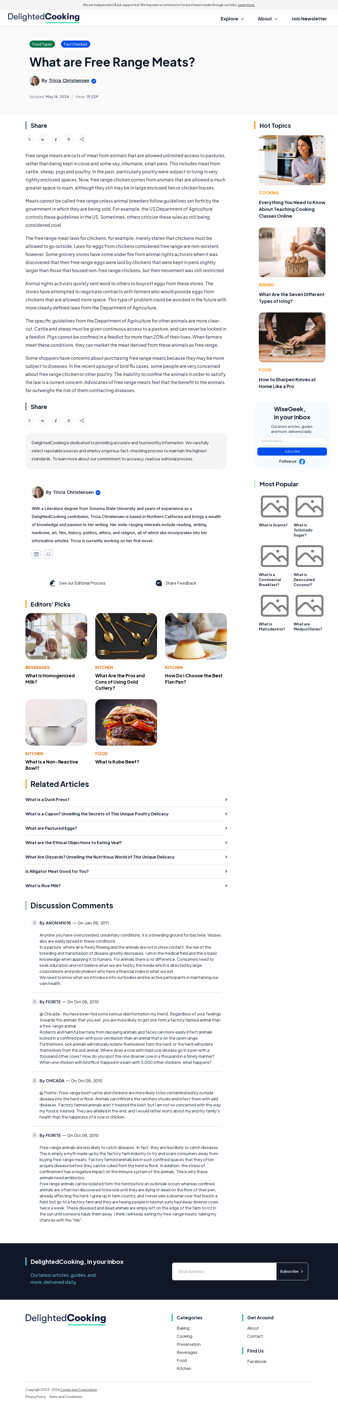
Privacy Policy (35, 1397)
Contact (255, 1336)
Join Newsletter (309, 18)
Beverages (37, 667)
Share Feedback (175, 583)
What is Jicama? (273, 525)
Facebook (256, 1361)
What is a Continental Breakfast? (270, 579)
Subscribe (292, 451)
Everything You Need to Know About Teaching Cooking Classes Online (292, 209)
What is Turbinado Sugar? (303, 530)
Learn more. (246, 5)
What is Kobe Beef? (117, 761)
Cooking (269, 192)
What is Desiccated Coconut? (304, 579)
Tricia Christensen (69, 80)
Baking (266, 284)
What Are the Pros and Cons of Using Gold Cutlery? (120, 682)
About (253, 1328)
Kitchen (104, 667)
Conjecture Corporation (78, 1390)
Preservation (189, 1344)
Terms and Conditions (65, 1397)
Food (101, 753)
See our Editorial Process (77, 583)
